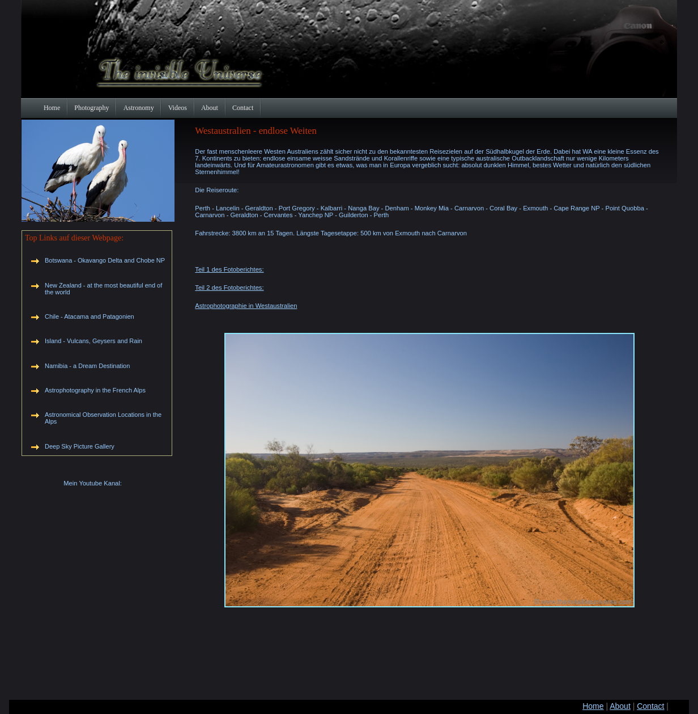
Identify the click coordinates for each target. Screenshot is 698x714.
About (620, 706)
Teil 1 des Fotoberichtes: (229, 269)
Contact (650, 706)
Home (592, 706)
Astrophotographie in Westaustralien (246, 305)
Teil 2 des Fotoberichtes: (229, 287)
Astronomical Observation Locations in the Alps (103, 418)
